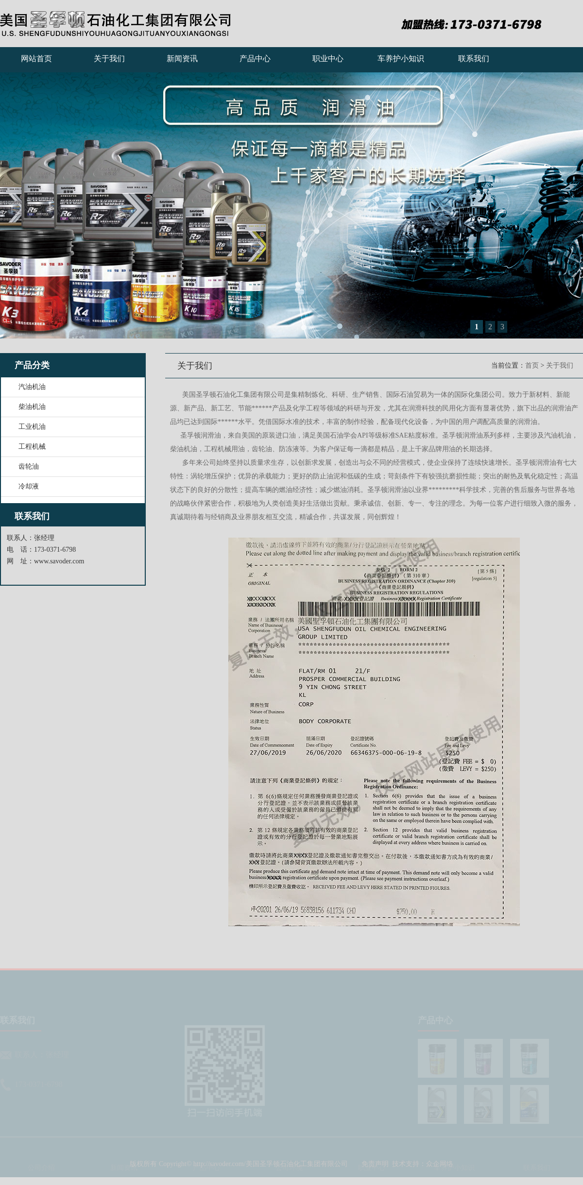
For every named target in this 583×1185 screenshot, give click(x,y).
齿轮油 (28, 466)
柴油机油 (32, 406)
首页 (532, 365)
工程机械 (32, 446)
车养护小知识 (400, 58)
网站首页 (36, 58)
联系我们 (473, 58)
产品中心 (255, 58)
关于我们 (109, 58)
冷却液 (28, 486)
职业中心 (327, 58)
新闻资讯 (182, 58)
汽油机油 (32, 386)
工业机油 (32, 426)
